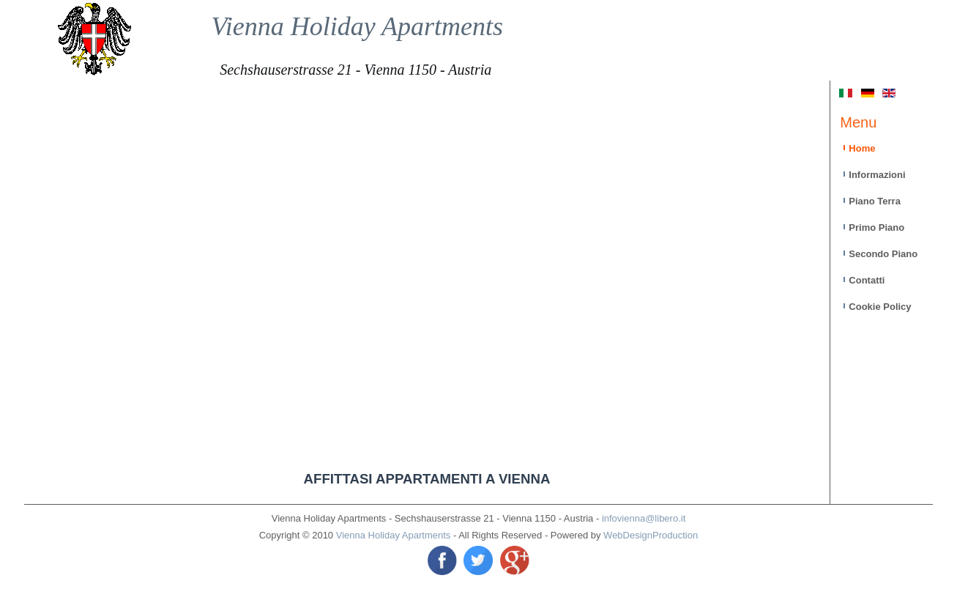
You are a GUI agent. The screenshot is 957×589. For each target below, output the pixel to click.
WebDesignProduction (650, 535)
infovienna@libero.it (643, 518)
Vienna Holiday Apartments (357, 26)
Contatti (867, 280)
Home (862, 148)
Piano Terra (875, 201)
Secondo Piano (883, 253)
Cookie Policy (880, 306)
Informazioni (877, 174)
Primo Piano (876, 227)
